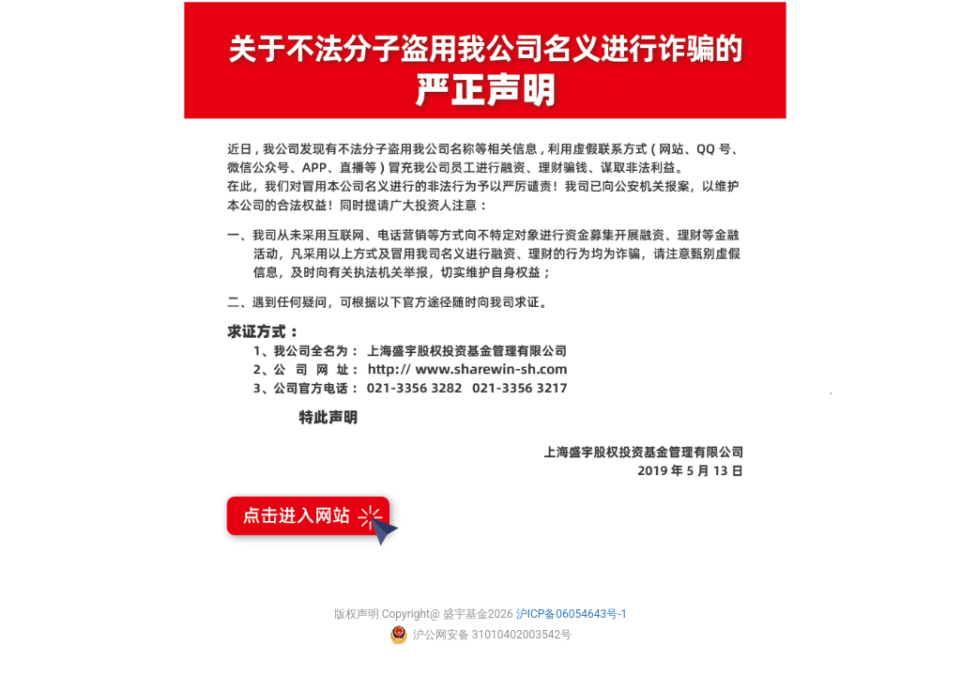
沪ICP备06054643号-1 (572, 614)
